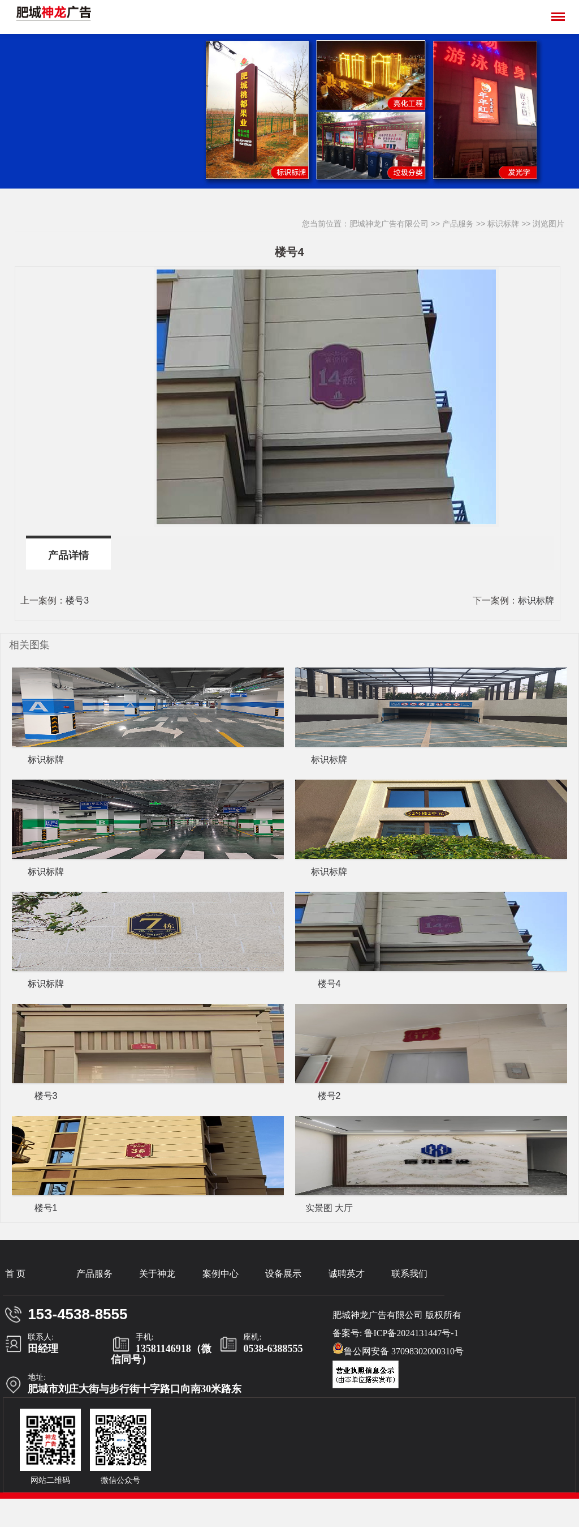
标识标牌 (503, 223)
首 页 (15, 1273)
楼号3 (77, 600)
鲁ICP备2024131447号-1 (411, 1333)
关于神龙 (157, 1273)
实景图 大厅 (329, 1208)
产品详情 (68, 555)
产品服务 (458, 223)
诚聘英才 (347, 1273)
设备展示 (283, 1273)
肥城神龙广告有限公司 (389, 223)
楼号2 (329, 1096)
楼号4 (329, 984)
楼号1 (46, 1208)
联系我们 (409, 1273)
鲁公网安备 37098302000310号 (398, 1349)
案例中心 (220, 1273)
